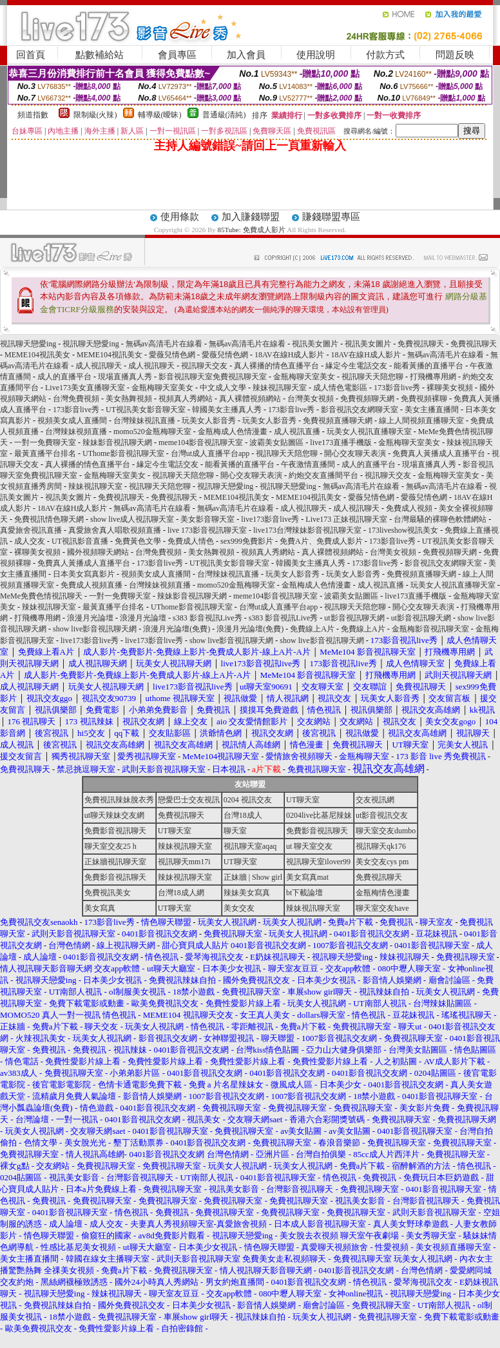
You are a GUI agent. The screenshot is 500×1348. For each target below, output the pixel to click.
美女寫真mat (307, 877)
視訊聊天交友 (204, 365)
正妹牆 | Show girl (253, 877)
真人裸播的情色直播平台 (276, 365)
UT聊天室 (303, 799)
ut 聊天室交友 (309, 846)
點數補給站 (99, 55)
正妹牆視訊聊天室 (115, 861)
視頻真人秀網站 (186, 398)
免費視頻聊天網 (367, 398)
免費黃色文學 (138, 541)
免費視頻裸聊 (424, 398)
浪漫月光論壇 (90, 617)
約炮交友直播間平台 (323, 475)
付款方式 (385, 55)
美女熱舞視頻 (129, 398)
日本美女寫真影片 (84, 574)
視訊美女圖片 (315, 343)
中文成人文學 (223, 387)
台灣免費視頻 (76, 398)
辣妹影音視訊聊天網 (117, 442)
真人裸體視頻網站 (250, 398)
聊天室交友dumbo (386, 830)
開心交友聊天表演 (355, 453)
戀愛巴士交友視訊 (189, 799)
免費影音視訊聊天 (115, 830)
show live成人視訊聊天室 (132, 519)
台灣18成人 (243, 815)
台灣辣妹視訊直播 (144, 420)
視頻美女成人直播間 (72, 420)
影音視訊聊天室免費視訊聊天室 (213, 376)
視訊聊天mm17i (184, 861)
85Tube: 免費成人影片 (251, 229)
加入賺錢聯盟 (251, 217)
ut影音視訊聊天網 (354, 617)
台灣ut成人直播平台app (210, 453)
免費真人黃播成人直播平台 (438, 453)
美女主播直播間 (432, 409)
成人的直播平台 (64, 376)
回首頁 (30, 55)
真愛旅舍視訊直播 (31, 530)
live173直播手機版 (341, 442)
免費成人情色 (191, 541)
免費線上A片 (312, 628)
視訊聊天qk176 (381, 846)
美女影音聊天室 (207, 519)
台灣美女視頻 (310, 398)
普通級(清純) (224, 114)
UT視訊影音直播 (80, 541)
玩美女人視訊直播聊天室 (369, 431)
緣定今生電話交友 (356, 365)
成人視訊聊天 (98, 365)
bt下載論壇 (304, 892)
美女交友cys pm (382, 861)
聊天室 (235, 830)
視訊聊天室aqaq (250, 846)
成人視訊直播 (297, 431)
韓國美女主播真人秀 (227, 409)
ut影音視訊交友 (382, 815)
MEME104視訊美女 (37, 354)
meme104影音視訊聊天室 (201, 442)
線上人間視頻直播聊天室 (421, 420)
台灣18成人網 (181, 892)
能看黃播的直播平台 (428, 365)
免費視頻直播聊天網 (337, 420)
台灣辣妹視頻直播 (76, 431)
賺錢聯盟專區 (331, 217)
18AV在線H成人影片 (289, 354)
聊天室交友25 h (110, 846)
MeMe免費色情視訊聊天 (41, 595)
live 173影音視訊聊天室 (207, 530)
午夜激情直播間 (308, 464)
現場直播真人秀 (125, 376)
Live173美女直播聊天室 (85, 387)
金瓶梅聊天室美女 (304, 376)
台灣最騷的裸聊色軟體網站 (440, 519)
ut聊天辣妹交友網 (114, 815)
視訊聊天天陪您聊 (372, 376)
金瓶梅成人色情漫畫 (232, 431)
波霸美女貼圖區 (276, 442)
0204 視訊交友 (248, 799)
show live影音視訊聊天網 (95, 628)
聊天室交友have (382, 908)
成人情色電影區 (340, 387)
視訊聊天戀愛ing (29, 343)
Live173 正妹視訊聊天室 (346, 519)
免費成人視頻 (409, 508)
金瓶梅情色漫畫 (383, 892)
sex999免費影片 (246, 541)
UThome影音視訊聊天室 (123, 453)
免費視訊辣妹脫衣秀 (119, 799)
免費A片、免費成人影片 (321, 541)
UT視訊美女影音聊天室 (146, 409)
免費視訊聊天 (421, 343)
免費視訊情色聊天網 (49, 519)
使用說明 (315, 55)
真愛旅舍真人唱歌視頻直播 (114, 530)
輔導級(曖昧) (160, 114)
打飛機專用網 (433, 376)
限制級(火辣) (95, 114)
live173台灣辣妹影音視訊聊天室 (307, 530)
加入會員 (246, 55)
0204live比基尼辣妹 (319, 815)
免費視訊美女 (107, 892)
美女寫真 (99, 908)
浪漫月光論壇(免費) (176, 628)
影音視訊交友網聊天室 (359, 409)
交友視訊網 (375, 799)
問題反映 (455, 55)
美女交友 (239, 908)
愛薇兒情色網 (172, 354)
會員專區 (177, 55)
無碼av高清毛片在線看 (164, 343)
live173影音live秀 (270, 519)
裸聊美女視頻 (450, 387)
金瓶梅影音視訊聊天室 (430, 628)
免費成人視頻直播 (91, 585)
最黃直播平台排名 (45, 453)
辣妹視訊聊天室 (280, 387)
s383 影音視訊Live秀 (207, 617)
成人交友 (29, 541)
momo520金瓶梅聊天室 (152, 431)
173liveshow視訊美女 (403, 530)
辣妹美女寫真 (247, 892)
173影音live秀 (397, 387)
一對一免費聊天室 (45, 442)
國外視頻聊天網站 (98, 552)
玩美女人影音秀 (209, 420)
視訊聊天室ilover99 (318, 861)
